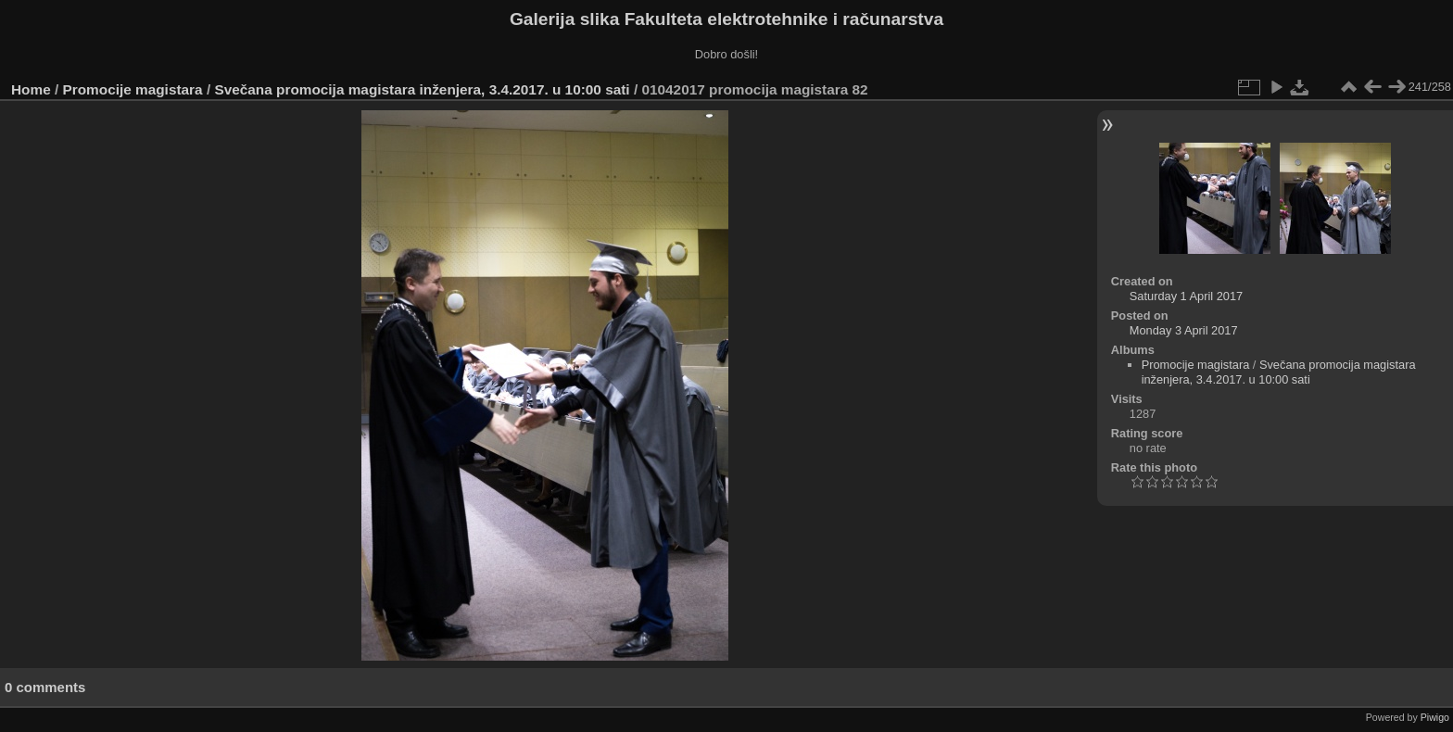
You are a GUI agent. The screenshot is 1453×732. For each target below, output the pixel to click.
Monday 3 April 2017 (1184, 330)
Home (31, 89)
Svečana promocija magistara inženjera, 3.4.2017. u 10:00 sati (421, 89)
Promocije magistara (133, 89)
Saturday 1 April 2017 (1186, 296)
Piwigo (1435, 717)
